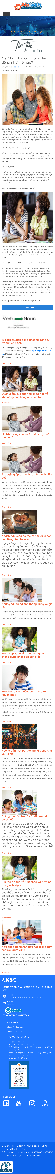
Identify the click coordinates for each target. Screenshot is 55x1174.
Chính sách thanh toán (16, 1031)
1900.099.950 (12, 1004)
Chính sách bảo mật (15, 1027)
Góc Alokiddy (18, 67)
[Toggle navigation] (6, 14)
